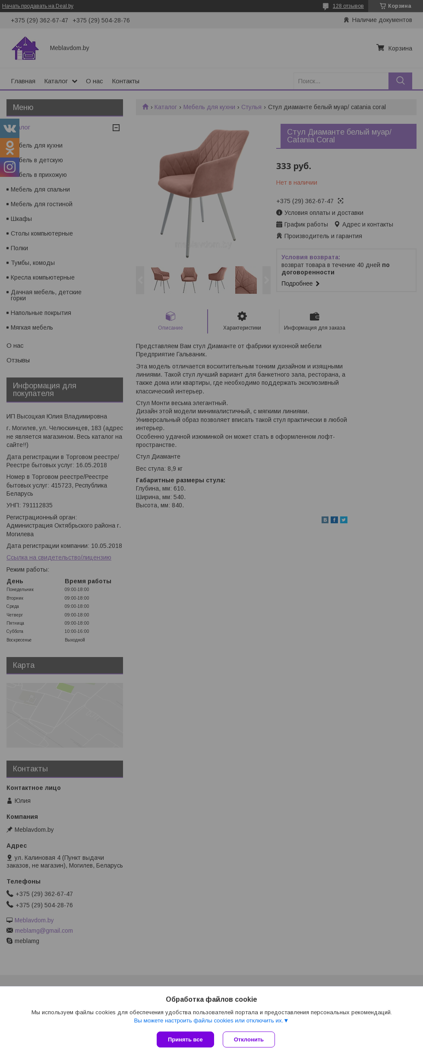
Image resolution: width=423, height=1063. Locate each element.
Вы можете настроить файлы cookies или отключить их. (208, 1020)
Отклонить (249, 1039)
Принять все (185, 1039)
